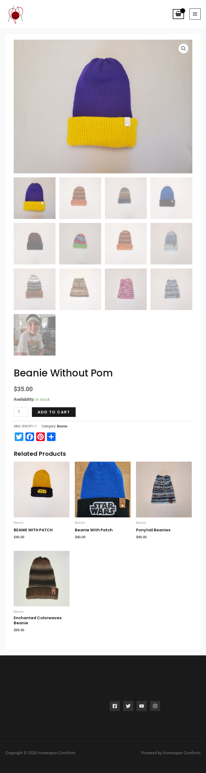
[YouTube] (142, 700)
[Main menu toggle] (195, 11)
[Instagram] (155, 700)
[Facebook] (115, 700)
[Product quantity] (21, 406)
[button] (183, 42)
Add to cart (54, 406)
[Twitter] (128, 700)
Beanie (62, 420)
